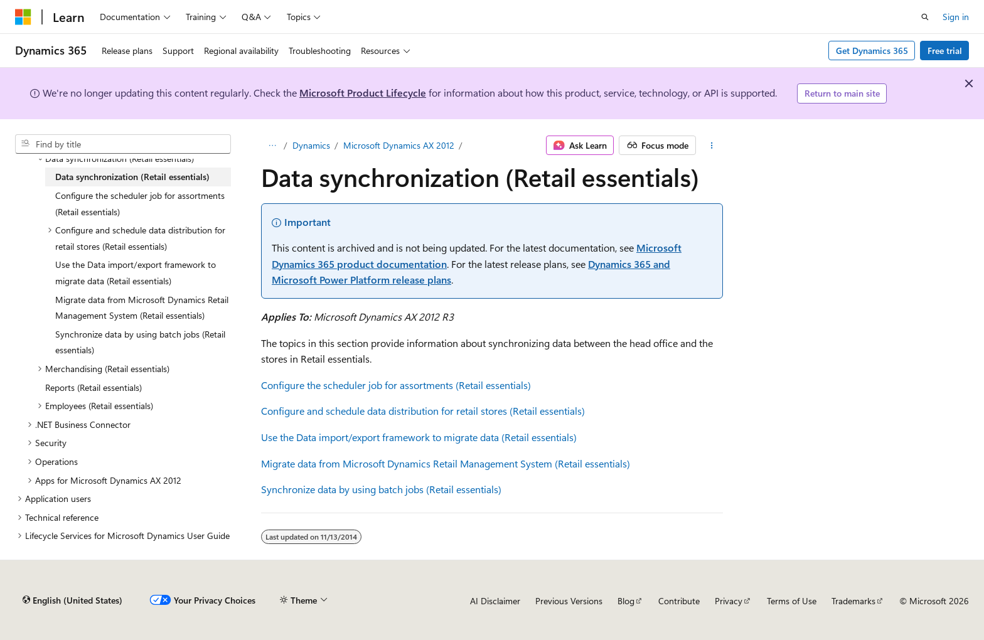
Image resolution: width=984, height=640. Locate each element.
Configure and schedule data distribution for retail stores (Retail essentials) (423, 410)
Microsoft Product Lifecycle (362, 92)
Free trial (945, 50)
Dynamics (311, 145)
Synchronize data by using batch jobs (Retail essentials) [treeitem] (140, 342)
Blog (626, 601)
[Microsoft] (23, 17)
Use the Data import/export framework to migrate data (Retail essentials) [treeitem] (135, 273)
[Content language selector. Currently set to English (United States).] (72, 600)
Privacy (728, 601)
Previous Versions (568, 601)
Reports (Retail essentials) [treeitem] (93, 387)
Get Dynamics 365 (872, 50)
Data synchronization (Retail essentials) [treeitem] (132, 177)
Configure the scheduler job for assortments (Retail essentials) (396, 385)
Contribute (679, 601)
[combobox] (123, 144)
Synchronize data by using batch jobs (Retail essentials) (381, 489)
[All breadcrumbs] (272, 146)
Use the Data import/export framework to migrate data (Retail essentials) (419, 437)
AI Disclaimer (495, 601)
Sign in (956, 17)
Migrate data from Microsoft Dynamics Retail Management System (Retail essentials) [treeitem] (141, 308)
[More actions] (712, 146)
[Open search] (925, 17)
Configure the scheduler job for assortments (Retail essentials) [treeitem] (140, 203)
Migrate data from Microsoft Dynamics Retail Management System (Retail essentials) (445, 463)
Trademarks (853, 601)
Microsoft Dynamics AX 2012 (398, 145)
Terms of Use (791, 601)
